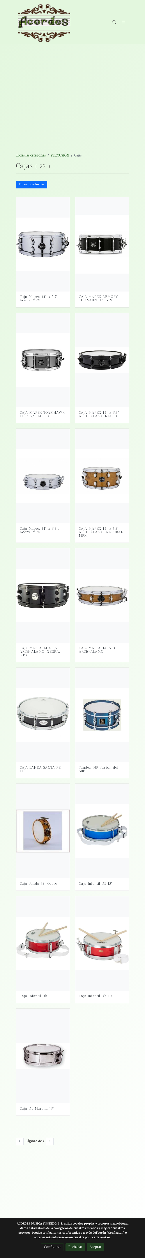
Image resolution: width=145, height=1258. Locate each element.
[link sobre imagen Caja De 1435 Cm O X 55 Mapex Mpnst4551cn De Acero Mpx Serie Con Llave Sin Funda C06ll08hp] (43, 244)
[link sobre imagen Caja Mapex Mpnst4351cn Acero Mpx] (43, 476)
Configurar (52, 1247)
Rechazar (75, 1247)
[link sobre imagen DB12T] (102, 831)
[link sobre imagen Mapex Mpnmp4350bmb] (102, 360)
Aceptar (95, 1247)
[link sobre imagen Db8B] (43, 943)
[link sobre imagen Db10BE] (102, 943)
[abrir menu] (123, 22)
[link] (44, 22)
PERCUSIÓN (60, 155)
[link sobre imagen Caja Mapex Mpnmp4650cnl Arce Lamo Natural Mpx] (102, 476)
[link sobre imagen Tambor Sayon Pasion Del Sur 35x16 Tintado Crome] (102, 715)
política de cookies (97, 1237)
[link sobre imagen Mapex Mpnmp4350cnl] (102, 595)
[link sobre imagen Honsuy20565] (43, 831)
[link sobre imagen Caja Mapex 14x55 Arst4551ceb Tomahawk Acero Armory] (43, 360)
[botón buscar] (114, 22)
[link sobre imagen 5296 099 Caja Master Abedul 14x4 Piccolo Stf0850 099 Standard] (43, 715)
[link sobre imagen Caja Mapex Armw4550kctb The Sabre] (102, 244)
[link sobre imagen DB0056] (43, 1056)
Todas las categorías (31, 155)
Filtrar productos (31, 184)
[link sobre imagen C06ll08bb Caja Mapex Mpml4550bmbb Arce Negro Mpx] (43, 595)
